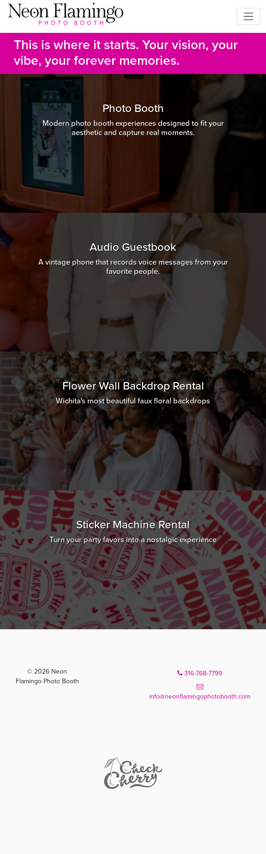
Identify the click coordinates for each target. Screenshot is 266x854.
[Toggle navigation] (248, 16)
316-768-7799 (199, 673)
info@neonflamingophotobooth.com (199, 691)
